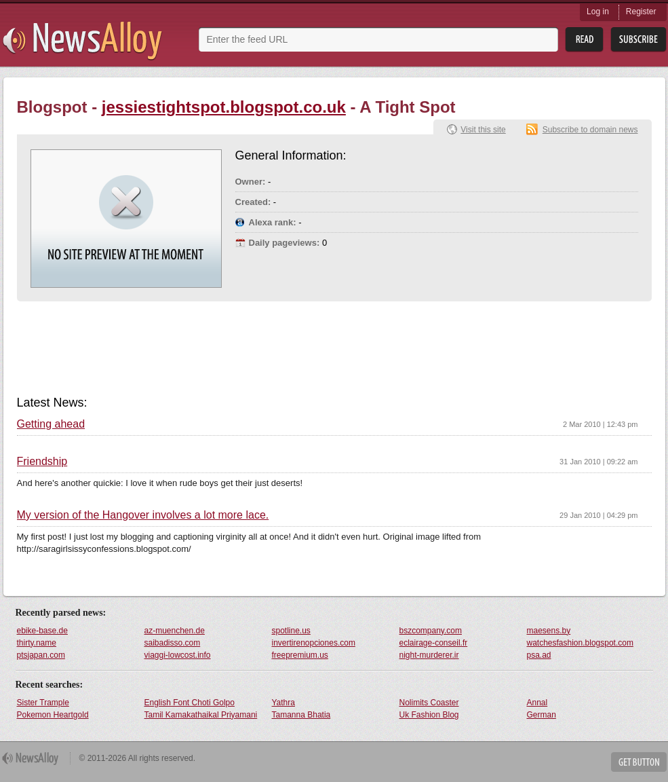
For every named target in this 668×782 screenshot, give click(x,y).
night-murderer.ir (429, 655)
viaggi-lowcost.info (177, 655)
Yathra (283, 702)
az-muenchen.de (174, 630)
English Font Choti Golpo (189, 702)
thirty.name (36, 643)
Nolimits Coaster (429, 702)
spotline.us (291, 630)
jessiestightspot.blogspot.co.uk (224, 107)
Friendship (42, 461)
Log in (598, 11)
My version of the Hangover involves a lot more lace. (143, 515)
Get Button (639, 762)
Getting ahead (51, 424)
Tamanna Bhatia (301, 715)
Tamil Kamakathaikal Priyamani (201, 715)
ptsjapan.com (41, 655)
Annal (537, 702)
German (541, 715)
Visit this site (482, 129)
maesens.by (549, 630)
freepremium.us (300, 655)
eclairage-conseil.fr (433, 643)
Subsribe (638, 39)
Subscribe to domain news (590, 129)
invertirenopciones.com (313, 643)
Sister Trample (43, 702)
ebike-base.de (42, 630)
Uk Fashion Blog (429, 715)
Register (641, 11)
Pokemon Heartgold (53, 715)
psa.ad (539, 655)
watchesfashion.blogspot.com (580, 643)
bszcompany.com (430, 630)
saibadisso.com (172, 643)
